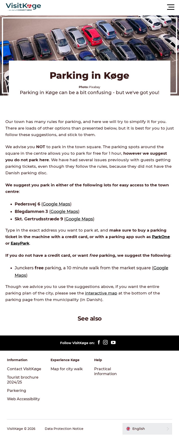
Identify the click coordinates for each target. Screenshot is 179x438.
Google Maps (56, 204)
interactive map (101, 293)
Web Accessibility (23, 399)
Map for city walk (67, 369)
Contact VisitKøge (24, 369)
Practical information (105, 371)
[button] (110, 7)
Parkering (16, 390)
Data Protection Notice (64, 429)
